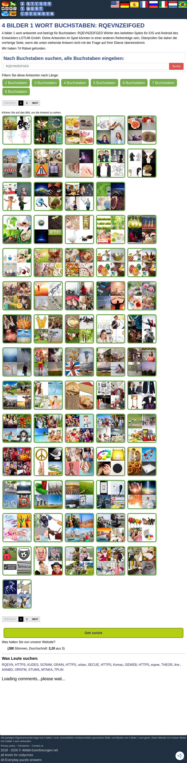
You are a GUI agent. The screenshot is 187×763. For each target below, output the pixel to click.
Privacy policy (8, 745)
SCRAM (46, 665)
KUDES (33, 665)
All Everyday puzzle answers (21, 760)
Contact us (37, 745)
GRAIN (59, 665)
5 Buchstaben (104, 83)
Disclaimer (23, 745)
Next (35, 103)
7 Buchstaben (163, 83)
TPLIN (58, 669)
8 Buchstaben (16, 92)
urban (82, 665)
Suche (176, 66)
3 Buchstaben (45, 83)
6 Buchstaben (134, 83)
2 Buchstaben (16, 83)
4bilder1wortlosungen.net (40, 750)
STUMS (34, 669)
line (177, 665)
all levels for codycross (17, 755)
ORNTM (20, 669)
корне (155, 665)
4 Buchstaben (75, 83)
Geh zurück (93, 633)
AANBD (7, 669)
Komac (118, 665)
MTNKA (47, 669)
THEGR (167, 665)
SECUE (93, 665)
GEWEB (131, 665)
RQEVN (7, 665)
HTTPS (20, 665)
